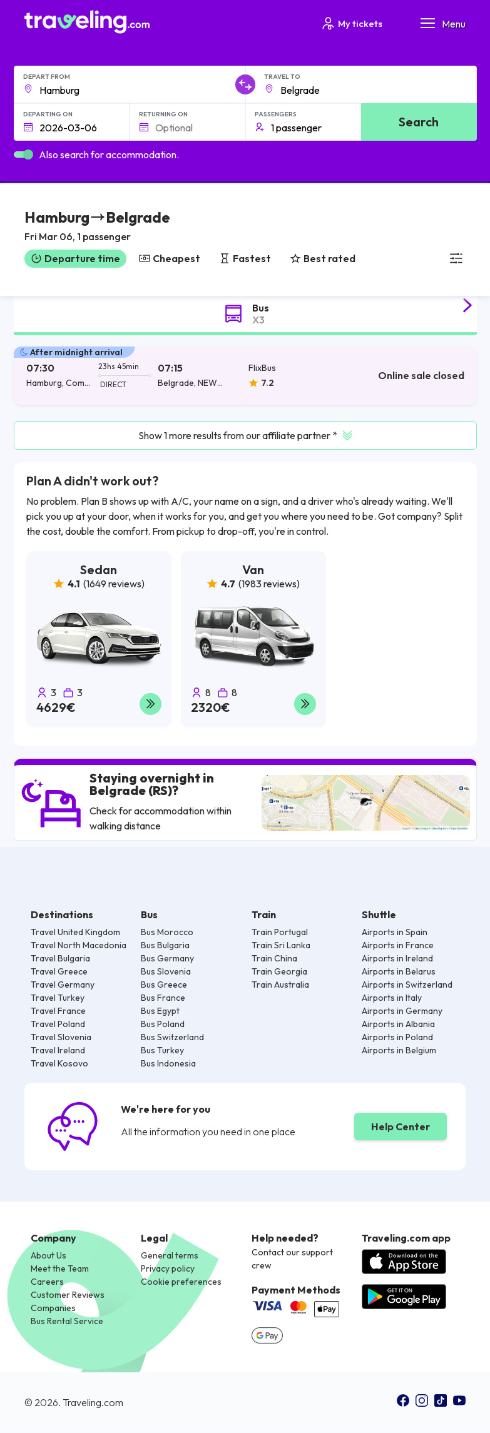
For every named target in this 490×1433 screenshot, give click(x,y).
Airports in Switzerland (407, 984)
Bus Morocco (167, 932)
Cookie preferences (181, 1281)
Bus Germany (167, 958)
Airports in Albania (398, 1024)
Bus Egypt (160, 1010)
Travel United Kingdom (75, 932)
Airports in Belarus (399, 971)
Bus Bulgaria (165, 945)
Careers (47, 1281)
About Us (48, 1255)
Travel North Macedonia (78, 945)
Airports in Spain (394, 932)
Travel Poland (58, 1024)
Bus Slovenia (166, 971)
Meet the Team (60, 1268)
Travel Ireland (58, 1050)
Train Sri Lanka (281, 945)
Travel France (58, 1010)
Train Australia (280, 984)
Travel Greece (59, 971)
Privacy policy (168, 1268)
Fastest (245, 258)
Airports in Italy (392, 997)
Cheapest (169, 258)
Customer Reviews (68, 1294)
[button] (97, 227)
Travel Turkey (57, 997)
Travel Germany (62, 984)
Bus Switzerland (172, 1037)
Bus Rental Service (67, 1321)
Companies (53, 1308)
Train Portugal (280, 932)
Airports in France (398, 945)
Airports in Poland (397, 1037)
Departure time (75, 258)
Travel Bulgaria (60, 958)
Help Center (400, 1126)
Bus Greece (164, 984)
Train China (274, 958)
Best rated (322, 258)
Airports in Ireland (397, 958)
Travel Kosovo (59, 1063)
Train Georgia (279, 971)
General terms (169, 1255)
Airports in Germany (402, 1010)
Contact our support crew (292, 1259)
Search (419, 121)
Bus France (163, 997)
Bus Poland (163, 1024)
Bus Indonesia (168, 1063)
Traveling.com (93, 1403)
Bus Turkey (162, 1050)
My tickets (351, 23)
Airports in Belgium (399, 1050)
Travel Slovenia (61, 1037)
